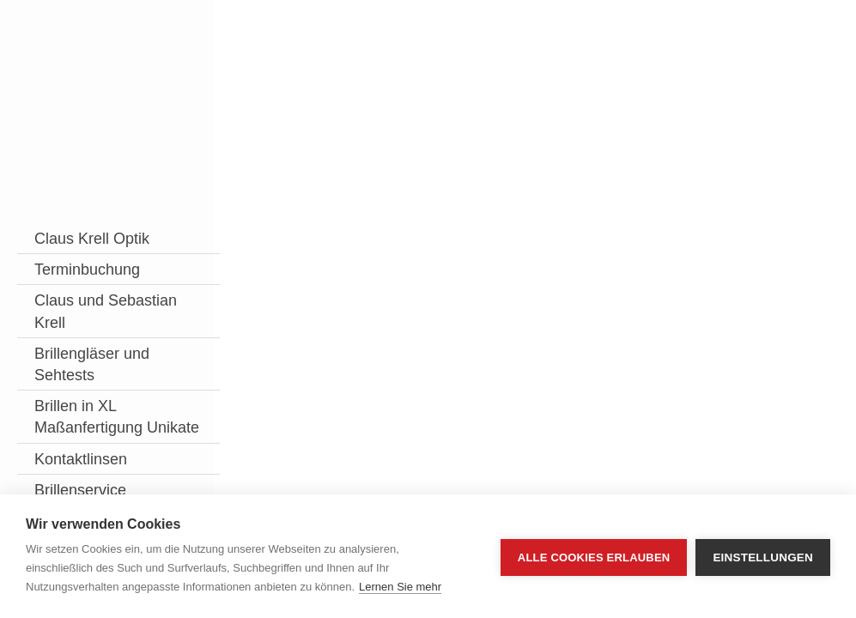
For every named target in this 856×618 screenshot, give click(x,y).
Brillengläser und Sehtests (79, 407)
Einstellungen (763, 556)
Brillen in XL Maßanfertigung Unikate (88, 471)
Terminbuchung (87, 291)
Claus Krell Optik (71, 249)
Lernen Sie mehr (400, 586)
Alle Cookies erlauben (594, 556)
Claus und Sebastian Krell (69, 344)
